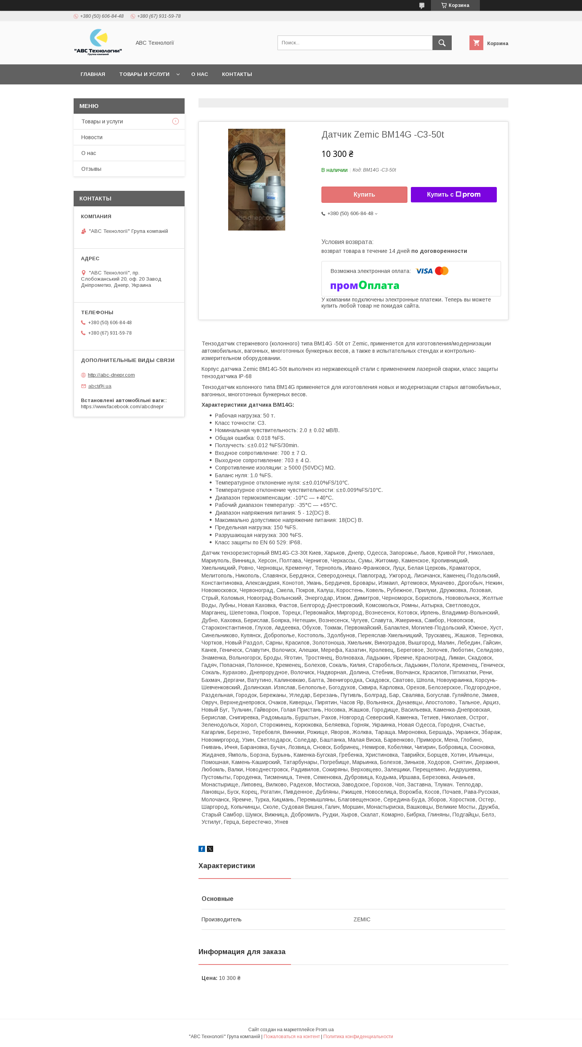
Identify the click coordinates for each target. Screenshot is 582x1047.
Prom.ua (325, 1029)
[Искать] (442, 42)
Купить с (454, 194)
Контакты (237, 74)
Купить (364, 194)
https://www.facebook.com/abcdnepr (122, 406)
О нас (199, 74)
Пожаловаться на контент (292, 1036)
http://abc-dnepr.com (111, 375)
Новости (92, 137)
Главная (93, 74)
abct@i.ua (99, 386)
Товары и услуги (144, 74)
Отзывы (91, 169)
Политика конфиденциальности (358, 1036)
